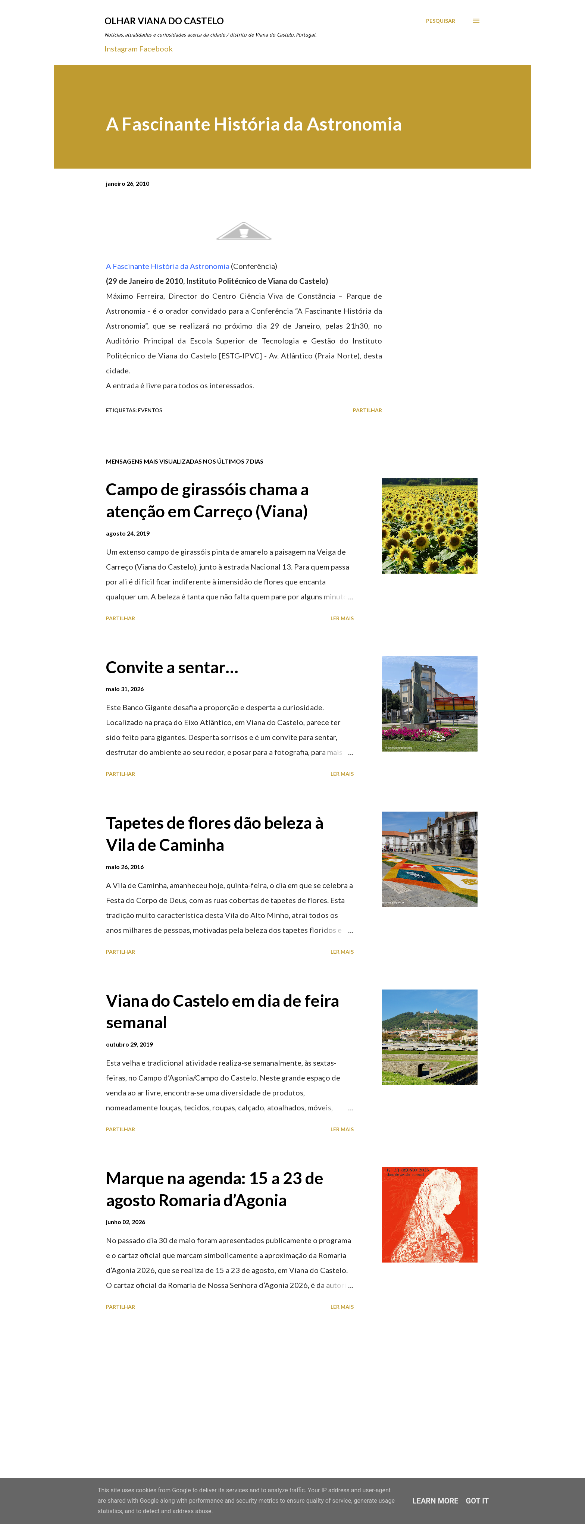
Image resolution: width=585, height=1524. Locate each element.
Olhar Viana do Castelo (164, 20)
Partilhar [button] (367, 410)
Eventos (150, 410)
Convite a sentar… (172, 667)
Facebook (156, 48)
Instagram (121, 48)
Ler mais (342, 618)
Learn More (436, 1500)
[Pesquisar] (440, 20)
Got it (477, 1500)
